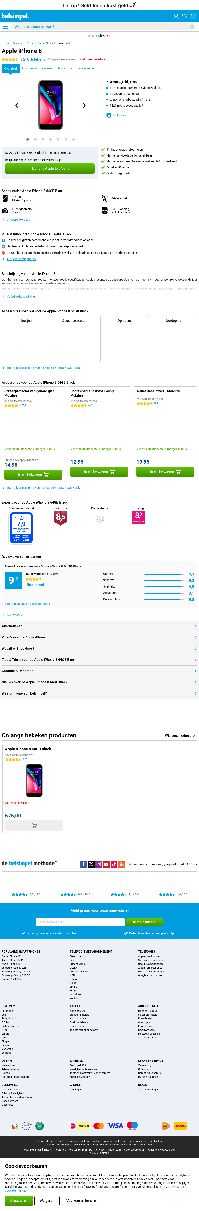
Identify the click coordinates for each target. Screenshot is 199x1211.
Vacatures (7, 1104)
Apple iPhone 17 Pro (13, 960)
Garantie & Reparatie (149, 1073)
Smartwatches (146, 1029)
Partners (61, 1149)
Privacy (100, 1149)
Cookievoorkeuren (134, 1149)
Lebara (74, 979)
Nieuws (48, 1149)
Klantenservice (150, 1060)
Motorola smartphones (151, 971)
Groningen (76, 1089)
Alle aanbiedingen (148, 1089)
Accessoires (148, 1006)
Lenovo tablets (78, 1026)
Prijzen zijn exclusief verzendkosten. (142, 1141)
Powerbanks (145, 1018)
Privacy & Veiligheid (13, 1093)
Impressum (114, 1149)
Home (5, 43)
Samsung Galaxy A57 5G (16, 971)
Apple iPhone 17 (11, 956)
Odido (73, 983)
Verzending (144, 1065)
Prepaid (6, 1073)
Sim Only (8, 1006)
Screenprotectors (147, 1014)
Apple (30, 43)
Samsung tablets (79, 1014)
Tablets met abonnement (84, 1029)
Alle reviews (12, 614)
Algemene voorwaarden (161, 1149)
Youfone (74, 998)
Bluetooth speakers (149, 1033)
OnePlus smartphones (150, 963)
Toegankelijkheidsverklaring (17, 1097)
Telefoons (146, 951)
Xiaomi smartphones (150, 967)
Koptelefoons (145, 1026)
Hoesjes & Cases (147, 1010)
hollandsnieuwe (79, 971)
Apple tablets (77, 1010)
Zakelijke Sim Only (80, 1076)
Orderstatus (144, 1069)
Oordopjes (144, 1022)
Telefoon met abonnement (91, 951)
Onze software (10, 1101)
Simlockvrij (116, 115)
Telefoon (18, 43)
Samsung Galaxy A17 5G (16, 975)
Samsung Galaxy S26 (14, 967)
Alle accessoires (147, 1037)
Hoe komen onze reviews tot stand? (28, 604)
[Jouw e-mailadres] (80, 922)
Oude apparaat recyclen (15, 1076)
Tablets (76, 1006)
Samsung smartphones (151, 960)
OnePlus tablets (79, 1022)
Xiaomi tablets (78, 1018)
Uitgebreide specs (16, 219)
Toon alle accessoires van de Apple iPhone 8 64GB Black (41, 367)
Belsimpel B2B (78, 1065)
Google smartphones (150, 975)
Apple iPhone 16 (11, 963)
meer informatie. (142, 1144)
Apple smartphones (149, 956)
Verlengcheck (9, 1065)
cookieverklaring (15, 1190)
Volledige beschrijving (18, 296)
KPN (72, 975)
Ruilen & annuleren (148, 1076)
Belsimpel (10, 1084)
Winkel (75, 1084)
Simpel (74, 986)
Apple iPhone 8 (46, 43)
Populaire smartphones (21, 951)
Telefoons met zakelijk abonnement (90, 1073)
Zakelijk (76, 1060)
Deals (142, 1084)
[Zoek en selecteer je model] (103, 26)
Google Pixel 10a (11, 979)
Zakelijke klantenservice (83, 1069)
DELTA (73, 967)
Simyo (73, 990)
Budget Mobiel (78, 963)
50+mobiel (76, 956)
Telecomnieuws (10, 1069)
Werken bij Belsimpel (81, 1149)
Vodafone (75, 994)
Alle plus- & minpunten (19, 259)
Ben (72, 960)
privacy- (175, 1186)
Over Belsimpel (10, 1089)
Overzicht (64, 43)
